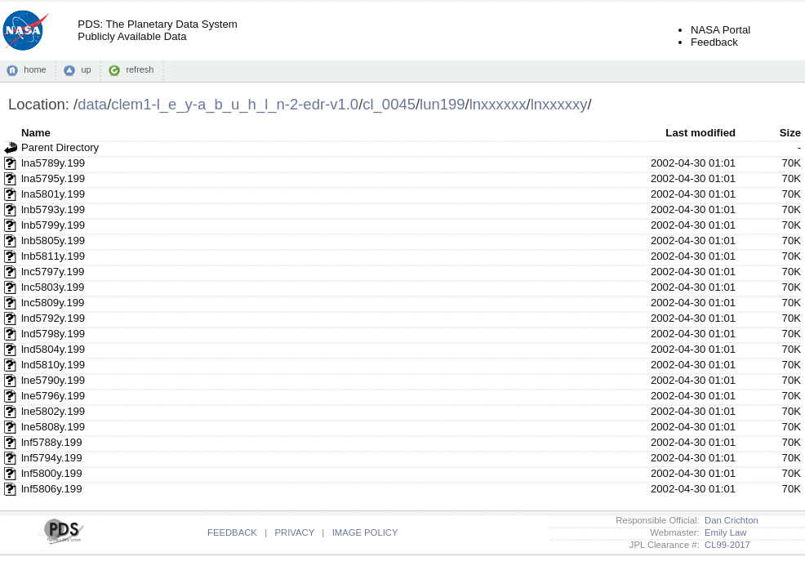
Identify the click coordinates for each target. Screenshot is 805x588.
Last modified (700, 133)
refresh (139, 69)
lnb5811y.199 (53, 256)
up (86, 69)
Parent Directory (60, 147)
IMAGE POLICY (365, 532)
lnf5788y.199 (51, 442)
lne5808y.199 (53, 427)
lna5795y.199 (53, 178)
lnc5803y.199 (52, 287)
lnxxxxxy (559, 104)
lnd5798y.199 (53, 333)
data (92, 104)
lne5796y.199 (53, 396)
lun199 (442, 104)
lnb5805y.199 (53, 240)
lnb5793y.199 (53, 209)
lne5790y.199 (53, 380)
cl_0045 (389, 104)
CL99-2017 (725, 545)
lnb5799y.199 (53, 225)
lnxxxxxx (498, 104)
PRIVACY (294, 532)
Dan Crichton (729, 520)
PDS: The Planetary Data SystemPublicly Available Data (157, 30)
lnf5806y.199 (51, 489)
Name (36, 133)
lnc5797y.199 (52, 271)
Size (790, 133)
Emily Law (723, 532)
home (35, 69)
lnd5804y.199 (53, 349)
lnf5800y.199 (51, 473)
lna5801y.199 (53, 194)
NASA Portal (720, 30)
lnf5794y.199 (51, 458)
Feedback (714, 42)
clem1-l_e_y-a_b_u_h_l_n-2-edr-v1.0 (234, 104)
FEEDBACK (232, 532)
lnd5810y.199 (53, 365)
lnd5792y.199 (53, 318)
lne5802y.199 (53, 411)
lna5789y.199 (53, 163)
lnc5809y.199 (52, 302)
